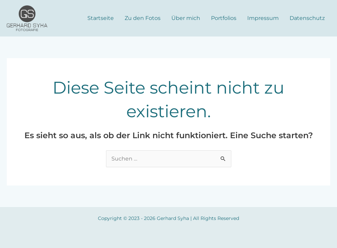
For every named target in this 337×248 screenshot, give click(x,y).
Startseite (100, 18)
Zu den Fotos (143, 18)
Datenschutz (307, 18)
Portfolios (223, 18)
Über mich (185, 18)
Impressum (263, 18)
